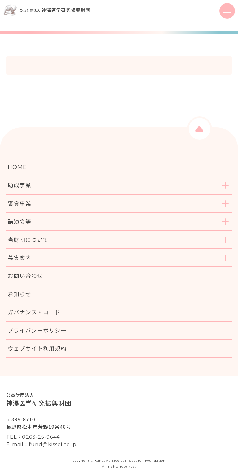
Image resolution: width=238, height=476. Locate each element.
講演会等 (19, 221)
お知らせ (19, 294)
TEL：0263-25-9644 (33, 437)
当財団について (28, 239)
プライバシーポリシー (37, 330)
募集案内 (19, 257)
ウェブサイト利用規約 (37, 348)
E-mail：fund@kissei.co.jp (41, 444)
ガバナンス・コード (34, 312)
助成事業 (19, 185)
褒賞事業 (19, 203)
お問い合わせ (25, 275)
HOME (17, 167)
